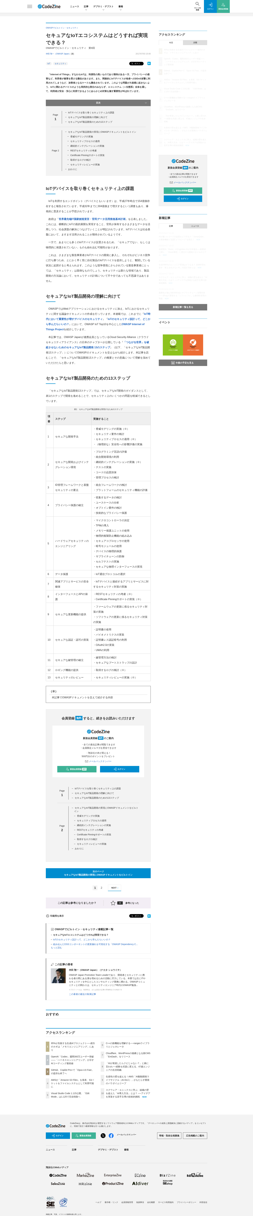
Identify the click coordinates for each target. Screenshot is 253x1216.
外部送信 (203, 1202)
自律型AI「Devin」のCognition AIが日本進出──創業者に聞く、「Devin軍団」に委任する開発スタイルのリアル (182, 252)
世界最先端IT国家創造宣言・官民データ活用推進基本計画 (92, 219)
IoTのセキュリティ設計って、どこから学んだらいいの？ (82, 939)
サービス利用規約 (166, 1202)
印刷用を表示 (55, 916)
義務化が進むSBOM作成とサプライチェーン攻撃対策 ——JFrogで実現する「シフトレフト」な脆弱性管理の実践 (182, 296)
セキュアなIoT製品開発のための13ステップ (90, 122)
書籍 (120, 6)
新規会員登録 (76, 769)
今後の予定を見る (182, 362)
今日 (171, 43)
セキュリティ (60, 63)
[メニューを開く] (29, 6)
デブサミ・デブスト (103, 6)
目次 (121, 102)
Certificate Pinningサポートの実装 (87, 155)
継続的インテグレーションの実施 (87, 146)
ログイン (119, 769)
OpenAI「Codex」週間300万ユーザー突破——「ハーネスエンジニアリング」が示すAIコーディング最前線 (72, 1060)
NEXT (115, 888)
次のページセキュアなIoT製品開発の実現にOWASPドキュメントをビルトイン (98, 873)
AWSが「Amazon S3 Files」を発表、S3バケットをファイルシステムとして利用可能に (72, 1083)
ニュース (74, 6)
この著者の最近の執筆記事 (82, 994)
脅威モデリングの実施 (81, 136)
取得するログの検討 (80, 160)
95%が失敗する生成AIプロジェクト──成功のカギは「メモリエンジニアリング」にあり (73, 1046)
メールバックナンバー (98, 761)
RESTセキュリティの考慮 (83, 150)
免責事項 (140, 1202)
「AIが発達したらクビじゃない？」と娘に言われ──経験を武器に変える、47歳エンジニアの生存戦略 (128, 1066)
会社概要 (151, 1202)
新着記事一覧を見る (183, 307)
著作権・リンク (111, 1202)
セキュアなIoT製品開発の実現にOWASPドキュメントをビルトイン (102, 132)
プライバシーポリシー (186, 1202)
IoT (48, 63)
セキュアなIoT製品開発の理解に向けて (87, 117)
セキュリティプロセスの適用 (85, 141)
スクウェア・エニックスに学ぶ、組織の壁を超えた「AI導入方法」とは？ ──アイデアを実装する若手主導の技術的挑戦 (128, 1093)
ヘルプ (98, 1202)
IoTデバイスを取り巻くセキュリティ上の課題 (91, 112)
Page (55, 150)
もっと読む (56, 947)
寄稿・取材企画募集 (169, 1135)
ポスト (135, 63)
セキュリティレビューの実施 (85, 164)
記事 (86, 6)
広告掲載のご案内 (195, 1135)
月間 (195, 43)
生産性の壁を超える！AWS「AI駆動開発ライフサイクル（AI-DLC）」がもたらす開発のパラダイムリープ (127, 1080)
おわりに (72, 169)
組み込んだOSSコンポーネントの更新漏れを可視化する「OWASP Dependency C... (95, 944)
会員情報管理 (127, 1202)
